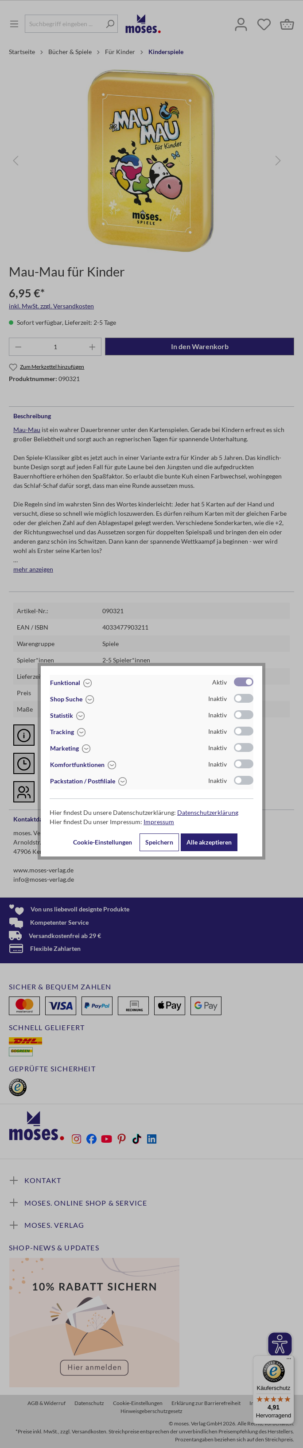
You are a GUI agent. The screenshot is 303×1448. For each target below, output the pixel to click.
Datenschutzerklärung (207, 812)
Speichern (159, 842)
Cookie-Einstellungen (102, 842)
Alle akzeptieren (209, 842)
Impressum (159, 821)
